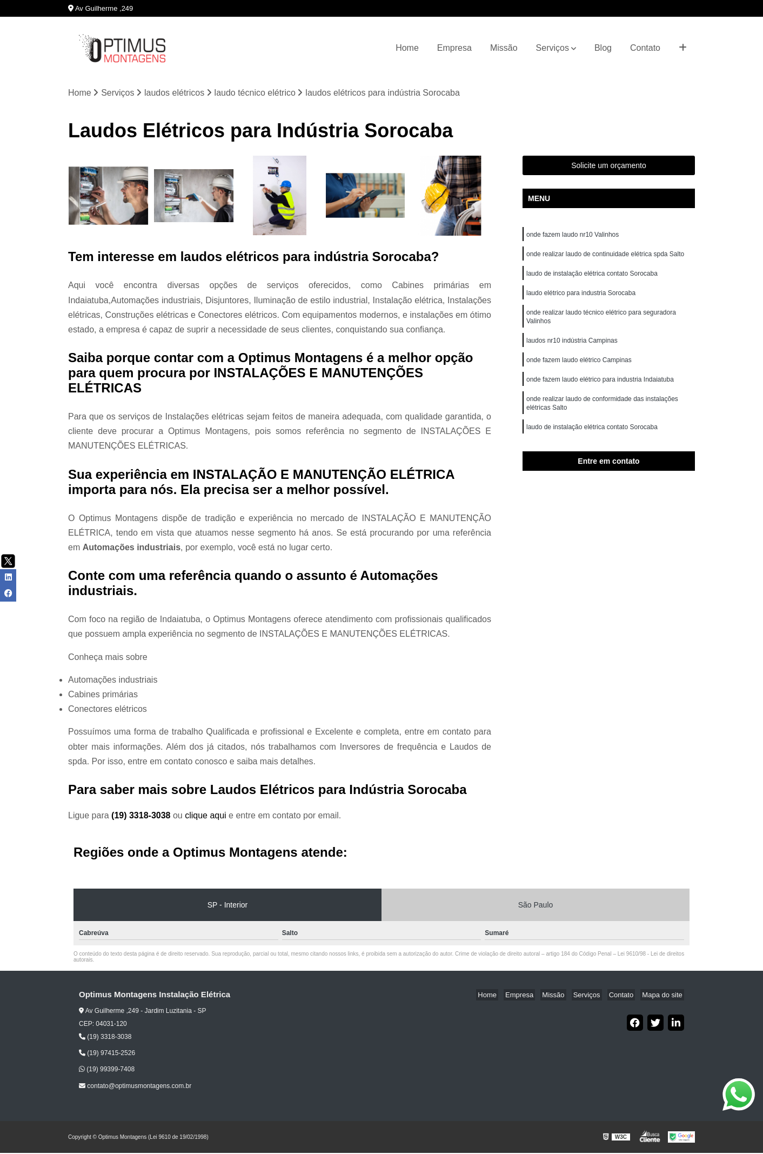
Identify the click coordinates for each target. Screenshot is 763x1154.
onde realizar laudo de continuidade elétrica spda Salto (605, 257)
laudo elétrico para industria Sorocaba (580, 298)
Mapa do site (664, 996)
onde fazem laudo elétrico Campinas (579, 369)
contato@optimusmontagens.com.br (135, 1086)
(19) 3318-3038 (142, 816)
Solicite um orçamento (608, 166)
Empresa (454, 47)
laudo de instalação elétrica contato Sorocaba (592, 277)
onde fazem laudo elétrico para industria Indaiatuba (600, 389)
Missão (504, 47)
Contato (645, 47)
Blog (603, 47)
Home (407, 47)
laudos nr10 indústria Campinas (572, 348)
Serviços (552, 47)
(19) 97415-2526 (107, 1054)
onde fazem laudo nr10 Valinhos (573, 236)
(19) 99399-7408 (107, 1070)
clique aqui (205, 816)
